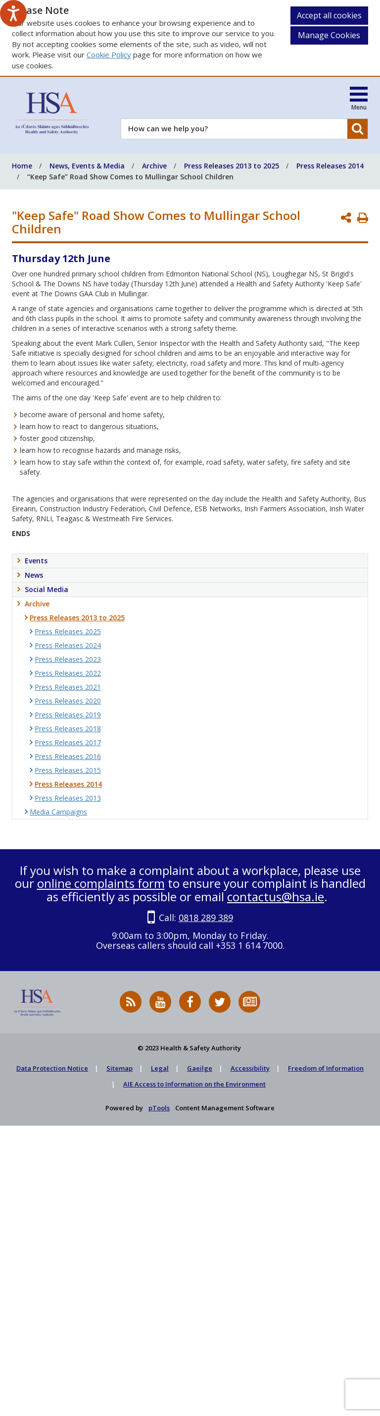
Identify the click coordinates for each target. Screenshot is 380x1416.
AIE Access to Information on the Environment (194, 1084)
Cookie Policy (109, 54)
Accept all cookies (329, 15)
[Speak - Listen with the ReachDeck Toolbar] (13, 13)
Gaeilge (199, 1068)
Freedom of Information (326, 1068)
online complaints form (101, 883)
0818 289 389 (206, 918)
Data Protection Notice (52, 1068)
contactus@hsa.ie (275, 896)
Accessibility (250, 1068)
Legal (160, 1068)
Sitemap (119, 1068)
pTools (159, 1107)
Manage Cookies (329, 35)
